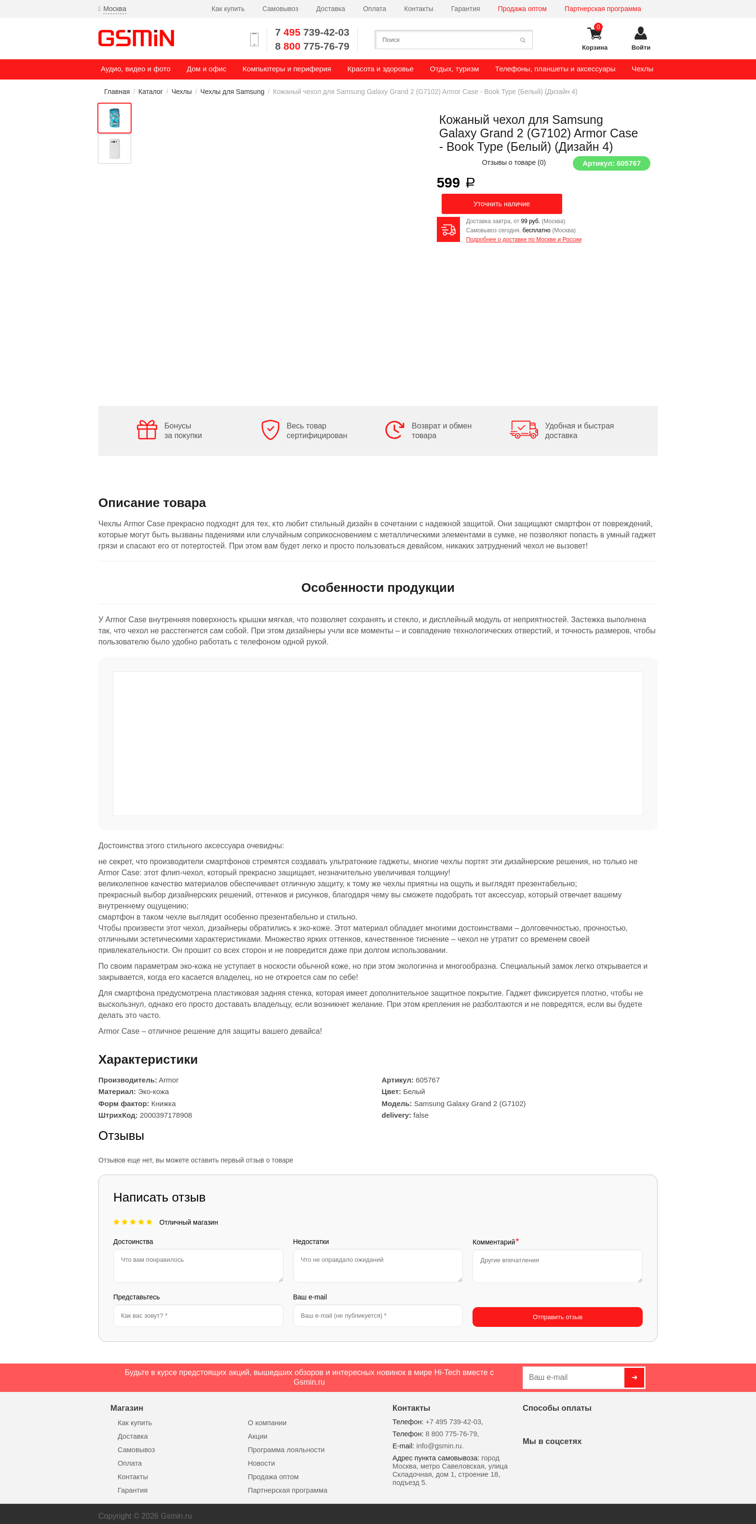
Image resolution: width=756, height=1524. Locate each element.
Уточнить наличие (501, 204)
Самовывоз (280, 9)
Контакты (418, 9)
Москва (114, 9)
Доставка (330, 9)
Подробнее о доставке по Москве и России (523, 239)
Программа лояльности (286, 1445)
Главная (117, 91)
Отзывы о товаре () (514, 162)
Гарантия (465, 9)
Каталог (150, 91)
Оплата (374, 9)
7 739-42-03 (312, 32)
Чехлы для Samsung (233, 91)
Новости (261, 1458)
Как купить (228, 9)
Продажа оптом (522, 9)
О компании (267, 1418)
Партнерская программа (603, 9)
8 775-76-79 (312, 46)
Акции (258, 1431)
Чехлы (182, 91)
